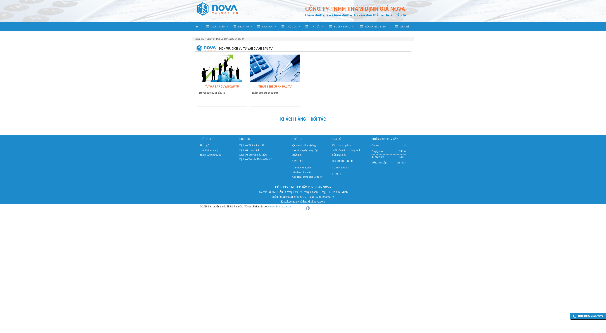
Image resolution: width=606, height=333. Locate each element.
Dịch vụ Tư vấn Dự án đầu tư (230, 39)
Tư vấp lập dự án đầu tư (223, 86)
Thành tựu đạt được (210, 154)
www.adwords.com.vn (279, 204)
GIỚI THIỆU (215, 26)
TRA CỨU (265, 26)
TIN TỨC (312, 26)
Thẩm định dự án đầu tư (278, 86)
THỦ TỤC (289, 26)
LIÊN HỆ (402, 26)
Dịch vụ (210, 39)
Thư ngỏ (204, 145)
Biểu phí (297, 154)
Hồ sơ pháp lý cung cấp (305, 150)
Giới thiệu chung (209, 150)
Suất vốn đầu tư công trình (346, 150)
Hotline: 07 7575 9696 (590, 316)
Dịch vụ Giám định (249, 150)
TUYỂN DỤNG (340, 26)
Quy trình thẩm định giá (304, 145)
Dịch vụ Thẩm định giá (251, 145)
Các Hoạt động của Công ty (307, 176)
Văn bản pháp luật (341, 145)
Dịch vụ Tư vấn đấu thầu (253, 154)
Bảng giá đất (339, 154)
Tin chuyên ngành (301, 167)
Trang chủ (199, 39)
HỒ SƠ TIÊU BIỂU (373, 26)
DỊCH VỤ (241, 26)
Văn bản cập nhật (301, 172)
